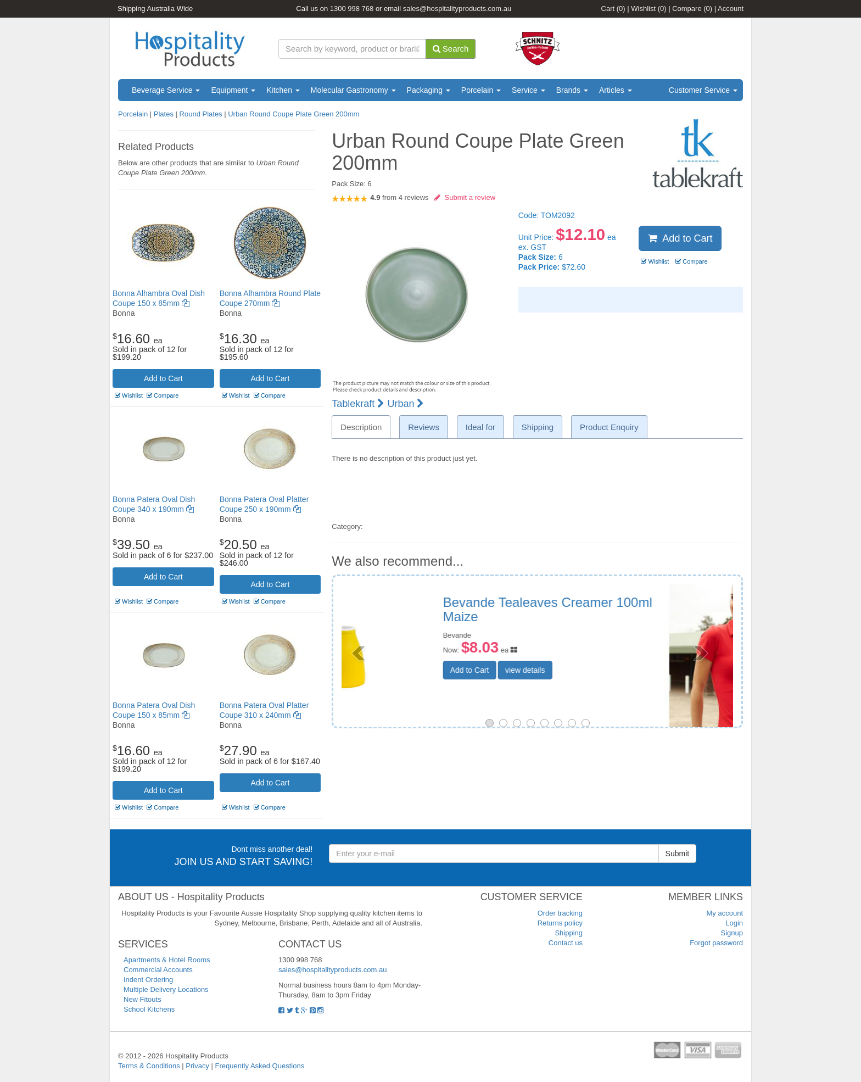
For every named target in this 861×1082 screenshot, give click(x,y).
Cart (613, 8)
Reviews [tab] (423, 427)
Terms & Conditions (149, 1066)
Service (528, 90)
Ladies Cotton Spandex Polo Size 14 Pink (619, 609)
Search (451, 48)
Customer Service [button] (703, 90)
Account (730, 8)
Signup (732, 933)
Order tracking (560, 913)
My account (725, 913)
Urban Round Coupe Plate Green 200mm (293, 114)
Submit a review (464, 197)
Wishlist (648, 8)
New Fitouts (142, 999)
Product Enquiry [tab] (609, 427)
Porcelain (481, 90)
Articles (615, 90)
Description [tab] (361, 427)
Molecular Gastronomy (353, 90)
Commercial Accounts (158, 970)
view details (593, 657)
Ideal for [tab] (480, 427)
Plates (164, 114)
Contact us (566, 943)
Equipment (233, 90)
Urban (405, 403)
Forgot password (716, 943)
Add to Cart (163, 378)
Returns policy (560, 923)
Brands (572, 90)
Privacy (197, 1066)
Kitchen (283, 90)
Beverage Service (166, 90)
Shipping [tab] (538, 427)
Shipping (569, 933)
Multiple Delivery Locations (166, 989)
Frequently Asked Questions (260, 1066)
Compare (692, 8)
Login (734, 923)
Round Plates (201, 114)
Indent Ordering (148, 979)
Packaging (428, 90)
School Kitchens (149, 1009)
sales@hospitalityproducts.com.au (457, 8)
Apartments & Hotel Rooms (167, 960)
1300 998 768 (352, 8)
